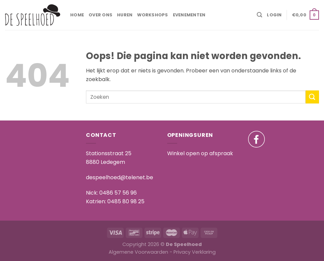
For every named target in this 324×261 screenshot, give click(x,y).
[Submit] (312, 96)
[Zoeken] (259, 14)
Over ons (100, 15)
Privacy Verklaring (195, 252)
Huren (124, 15)
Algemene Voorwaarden (138, 252)
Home (77, 15)
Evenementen (189, 15)
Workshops (152, 15)
